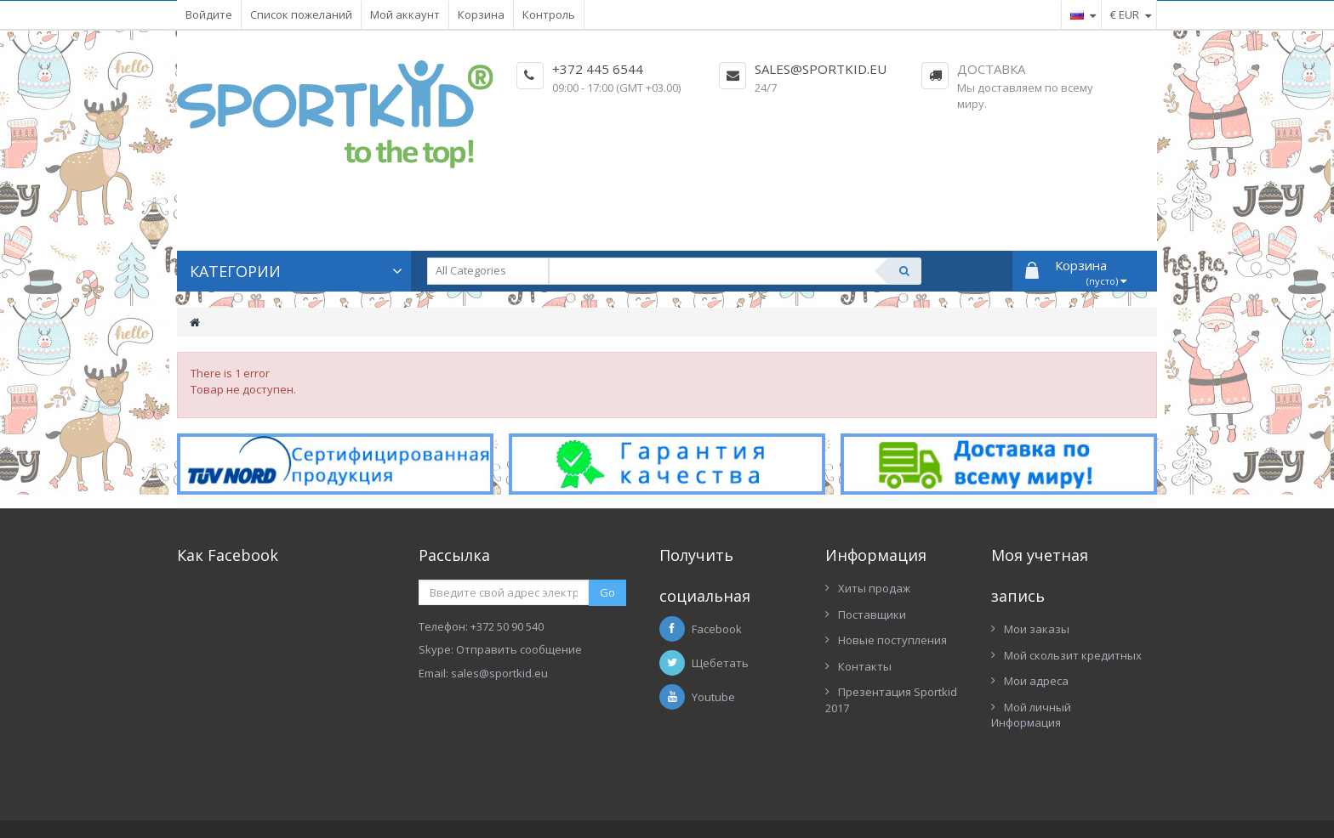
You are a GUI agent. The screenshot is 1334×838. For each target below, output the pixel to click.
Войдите (208, 14)
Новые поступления (892, 640)
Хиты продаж (874, 588)
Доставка (991, 68)
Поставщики (872, 614)
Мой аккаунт (405, 14)
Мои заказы (1036, 629)
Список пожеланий (301, 14)
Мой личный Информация (1031, 715)
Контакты (865, 666)
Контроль (548, 14)
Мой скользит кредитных (1073, 655)
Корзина (481, 14)
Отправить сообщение (519, 649)
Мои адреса (1036, 680)
